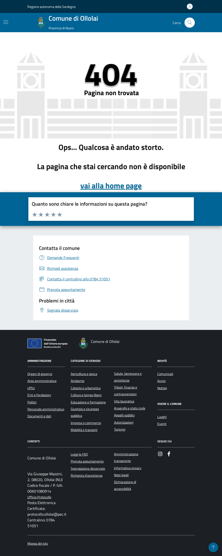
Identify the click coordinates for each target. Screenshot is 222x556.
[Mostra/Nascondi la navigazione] (6, 22)
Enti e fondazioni (39, 395)
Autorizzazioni (123, 422)
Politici (32, 402)
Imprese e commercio (86, 423)
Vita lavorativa (124, 401)
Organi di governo (39, 374)
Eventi (161, 423)
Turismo (119, 429)
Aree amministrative (42, 380)
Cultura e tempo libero (86, 395)
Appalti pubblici (124, 415)
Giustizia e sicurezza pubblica (85, 412)
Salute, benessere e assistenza (128, 377)
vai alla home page (111, 185)
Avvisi (161, 380)
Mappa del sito (37, 543)
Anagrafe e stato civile (129, 408)
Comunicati (165, 374)
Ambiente (77, 380)
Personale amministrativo (45, 409)
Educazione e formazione (88, 402)
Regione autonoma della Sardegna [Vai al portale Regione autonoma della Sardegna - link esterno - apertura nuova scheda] (51, 6)
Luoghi (162, 417)
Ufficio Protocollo (39, 497)
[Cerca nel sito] (189, 23)
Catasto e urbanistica (86, 388)
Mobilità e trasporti (84, 429)
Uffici (31, 388)
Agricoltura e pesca (84, 374)
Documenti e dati (39, 416)
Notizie (162, 388)
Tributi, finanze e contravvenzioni (125, 391)
